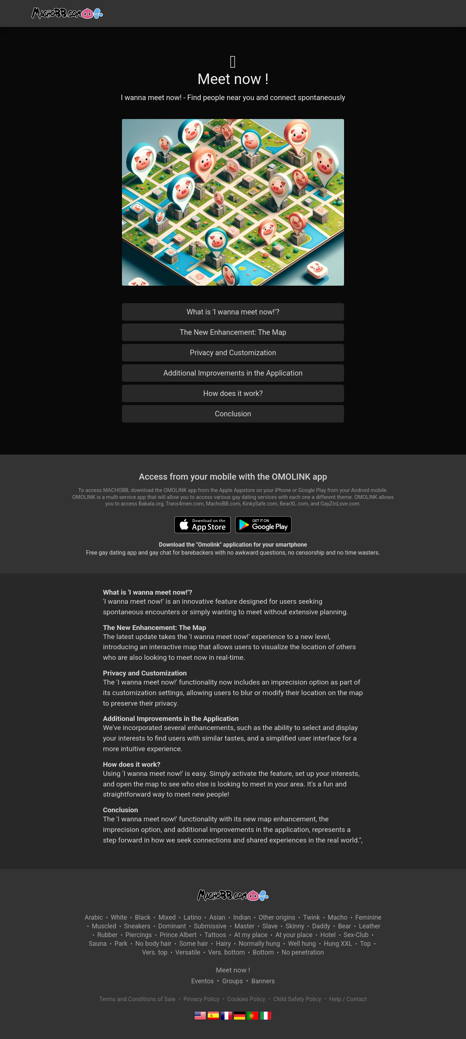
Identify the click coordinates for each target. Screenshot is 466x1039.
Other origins (276, 917)
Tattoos (215, 935)
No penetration (303, 952)
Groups (232, 981)
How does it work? (232, 393)
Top (365, 943)
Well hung (302, 943)
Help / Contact (348, 999)
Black (143, 917)
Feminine (368, 917)
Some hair (193, 943)
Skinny (294, 926)
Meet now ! (233, 970)
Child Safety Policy (297, 999)
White (119, 917)
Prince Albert (178, 935)
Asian (217, 917)
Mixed (166, 917)
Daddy (321, 926)
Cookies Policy (246, 999)
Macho (337, 917)
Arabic (93, 917)
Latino (192, 917)
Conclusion (233, 413)
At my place (251, 935)
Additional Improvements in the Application (233, 373)
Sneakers (137, 926)
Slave (270, 926)
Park (121, 943)
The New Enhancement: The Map (232, 332)
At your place (293, 935)
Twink (311, 917)
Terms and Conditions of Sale (137, 999)
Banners (263, 981)
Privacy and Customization (233, 352)
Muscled (104, 926)
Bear (344, 926)
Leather (369, 926)
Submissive (210, 926)
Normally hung (259, 943)
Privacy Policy (201, 999)
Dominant (172, 926)
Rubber (107, 935)
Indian (242, 917)
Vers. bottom (226, 952)
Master (244, 926)
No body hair (153, 943)
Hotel (328, 935)
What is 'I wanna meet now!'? (233, 312)
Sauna (98, 943)
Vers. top (154, 952)
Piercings (138, 935)
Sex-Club (356, 935)
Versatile (187, 952)
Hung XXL (338, 943)
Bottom (263, 952)
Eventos (202, 981)
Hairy (223, 943)
